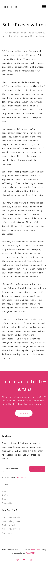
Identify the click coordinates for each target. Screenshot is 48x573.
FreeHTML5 (30, 553)
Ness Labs (35, 550)
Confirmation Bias (12, 517)
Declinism (7, 533)
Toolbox (11, 7)
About (5, 499)
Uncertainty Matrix (12, 521)
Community (7, 503)
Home (4, 491)
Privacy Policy (24, 477)
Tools (5, 495)
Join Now (24, 413)
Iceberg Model (9, 525)
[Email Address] (15, 469)
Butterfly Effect (11, 529)
